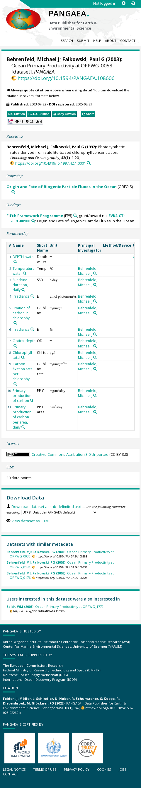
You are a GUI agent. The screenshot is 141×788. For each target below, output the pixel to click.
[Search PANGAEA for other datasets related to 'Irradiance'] (32, 296)
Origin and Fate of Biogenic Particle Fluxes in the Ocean (61, 186)
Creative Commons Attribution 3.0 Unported (70, 454)
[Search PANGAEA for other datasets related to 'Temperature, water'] (24, 273)
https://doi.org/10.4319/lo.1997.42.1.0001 (50, 163)
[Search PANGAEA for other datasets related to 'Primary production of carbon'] (31, 400)
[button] (25, 121)
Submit (83, 40)
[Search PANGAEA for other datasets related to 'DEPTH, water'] (15, 261)
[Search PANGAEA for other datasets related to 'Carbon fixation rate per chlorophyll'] (15, 384)
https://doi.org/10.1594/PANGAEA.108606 (66, 78)
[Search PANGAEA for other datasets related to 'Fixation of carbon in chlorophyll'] (15, 323)
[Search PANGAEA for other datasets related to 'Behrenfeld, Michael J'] (95, 273)
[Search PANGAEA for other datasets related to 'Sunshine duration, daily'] (23, 289)
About (110, 40)
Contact (127, 40)
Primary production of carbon (22, 395)
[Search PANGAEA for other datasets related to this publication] (89, 163)
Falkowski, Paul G (83, 59)
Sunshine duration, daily (20, 284)
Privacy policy (76, 769)
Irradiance (21, 296)
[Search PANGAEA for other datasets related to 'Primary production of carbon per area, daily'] (23, 427)
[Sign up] (123, 3)
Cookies (104, 769)
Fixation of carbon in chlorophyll (22, 313)
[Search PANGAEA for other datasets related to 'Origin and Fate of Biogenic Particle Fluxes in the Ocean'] (13, 192)
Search (67, 40)
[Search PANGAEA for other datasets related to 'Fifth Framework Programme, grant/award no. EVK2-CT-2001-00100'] (33, 221)
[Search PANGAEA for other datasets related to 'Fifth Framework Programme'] (75, 215)
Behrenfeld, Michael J (33, 59)
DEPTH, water (24, 256)
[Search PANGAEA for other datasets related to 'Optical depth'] (15, 346)
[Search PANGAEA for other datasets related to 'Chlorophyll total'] (23, 357)
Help (97, 40)
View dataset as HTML (30, 520)
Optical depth (24, 340)
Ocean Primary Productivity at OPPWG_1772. (55, 606)
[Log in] (132, 3)
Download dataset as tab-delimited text (46, 506)
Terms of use (44, 769)
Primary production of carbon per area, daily (22, 417)
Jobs (123, 769)
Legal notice (14, 769)
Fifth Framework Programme (34, 215)
